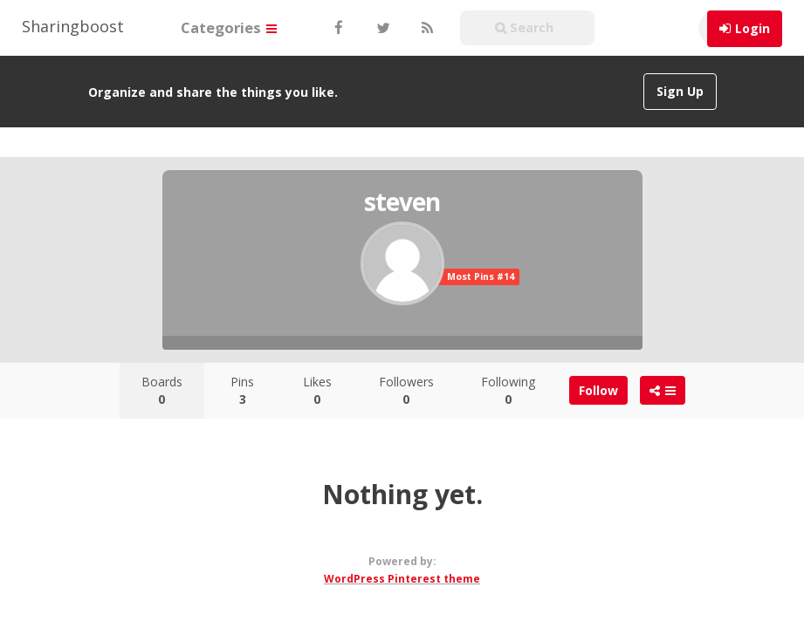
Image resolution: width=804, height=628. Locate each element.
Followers (406, 390)
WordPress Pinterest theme (402, 578)
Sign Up (680, 91)
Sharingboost (73, 26)
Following (508, 390)
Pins (242, 390)
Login (752, 28)
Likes (317, 390)
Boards (161, 390)
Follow (598, 390)
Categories (229, 27)
